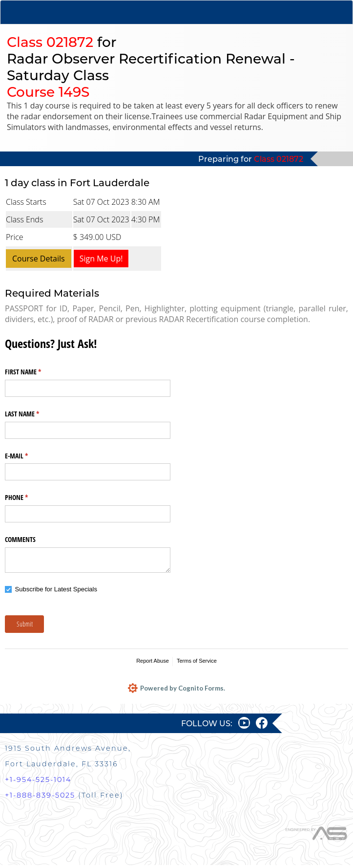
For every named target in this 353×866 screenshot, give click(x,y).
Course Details (38, 258)
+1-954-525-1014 (38, 780)
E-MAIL (28, 456)
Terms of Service (197, 661)
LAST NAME (33, 414)
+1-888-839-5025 (40, 796)
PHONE (28, 497)
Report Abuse (152, 661)
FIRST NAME (34, 372)
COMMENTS (20, 539)
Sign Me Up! (101, 258)
